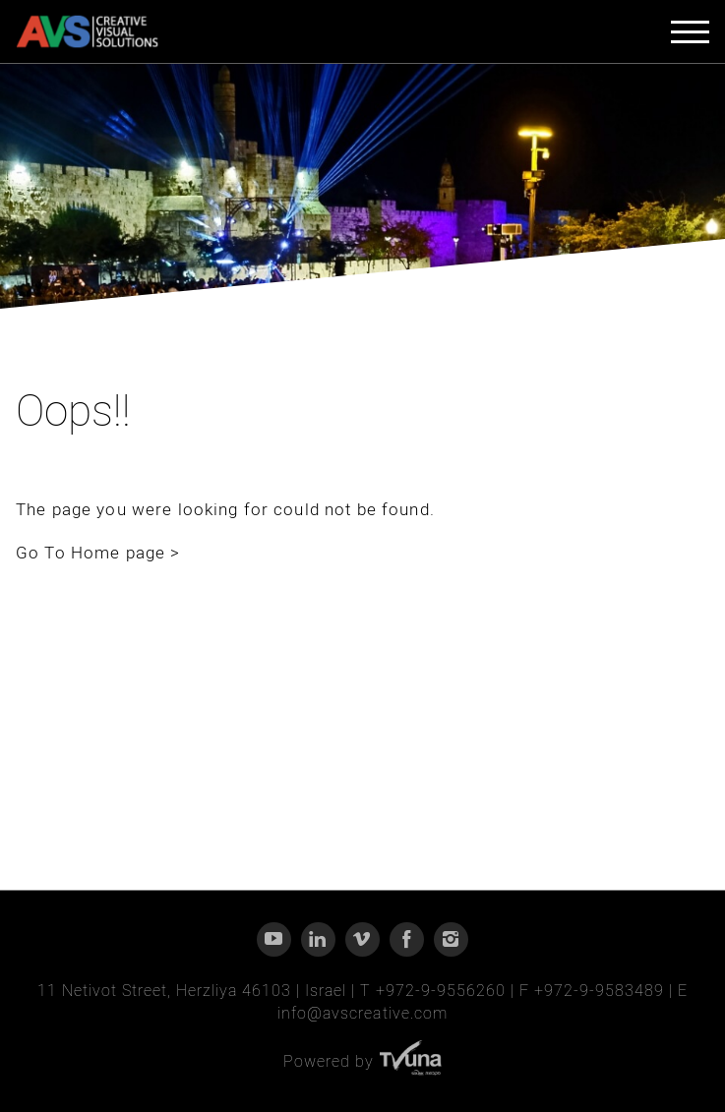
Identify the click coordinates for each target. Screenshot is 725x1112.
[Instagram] (451, 939)
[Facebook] (407, 939)
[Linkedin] (318, 939)
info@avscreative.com (362, 1013)
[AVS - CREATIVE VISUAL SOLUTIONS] (87, 32)
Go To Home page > (98, 553)
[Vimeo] (362, 939)
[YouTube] (274, 939)
